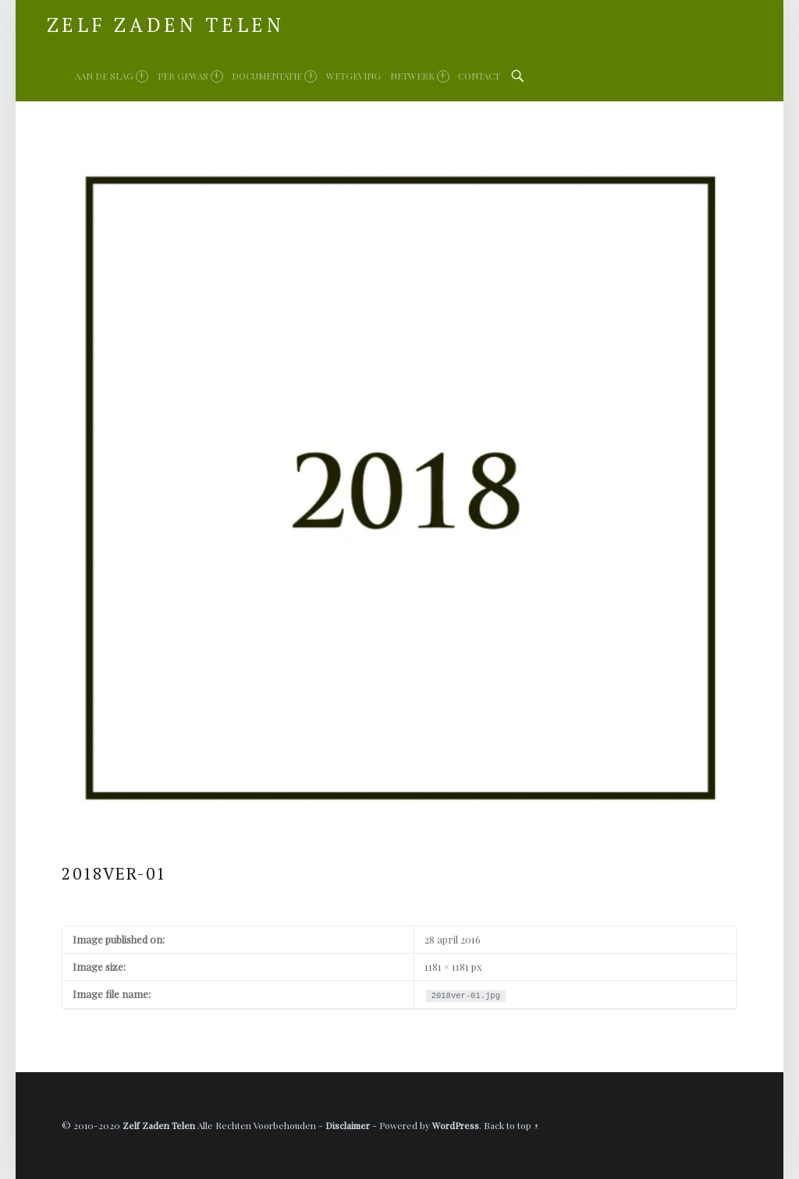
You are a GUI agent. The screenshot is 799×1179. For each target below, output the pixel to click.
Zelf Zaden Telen (159, 1125)
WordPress (455, 1125)
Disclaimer (347, 1125)
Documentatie (274, 76)
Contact (479, 75)
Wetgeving (353, 75)
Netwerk (419, 76)
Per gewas (190, 76)
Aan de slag (111, 76)
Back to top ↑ (511, 1125)
